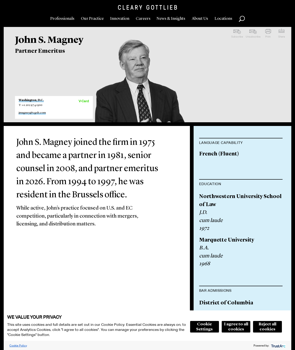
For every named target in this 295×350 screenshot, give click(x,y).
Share (281, 36)
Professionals (62, 19)
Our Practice (92, 19)
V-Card (84, 101)
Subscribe (237, 36)
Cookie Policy (18, 345)
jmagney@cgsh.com (32, 112)
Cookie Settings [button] (204, 326)
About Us (200, 19)
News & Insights (170, 19)
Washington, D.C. (31, 100)
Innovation (119, 19)
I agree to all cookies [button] (236, 326)
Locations (223, 19)
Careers (143, 19)
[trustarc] (277, 345)
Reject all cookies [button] (267, 326)
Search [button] (242, 19)
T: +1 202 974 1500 (30, 105)
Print (268, 36)
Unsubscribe (253, 36)
